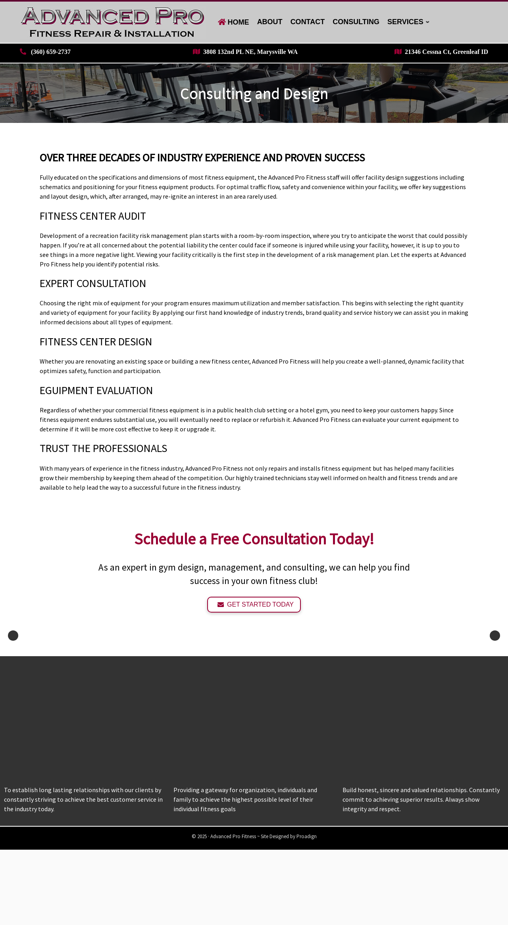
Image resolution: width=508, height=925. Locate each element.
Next (495, 673)
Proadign (306, 911)
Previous (13, 673)
